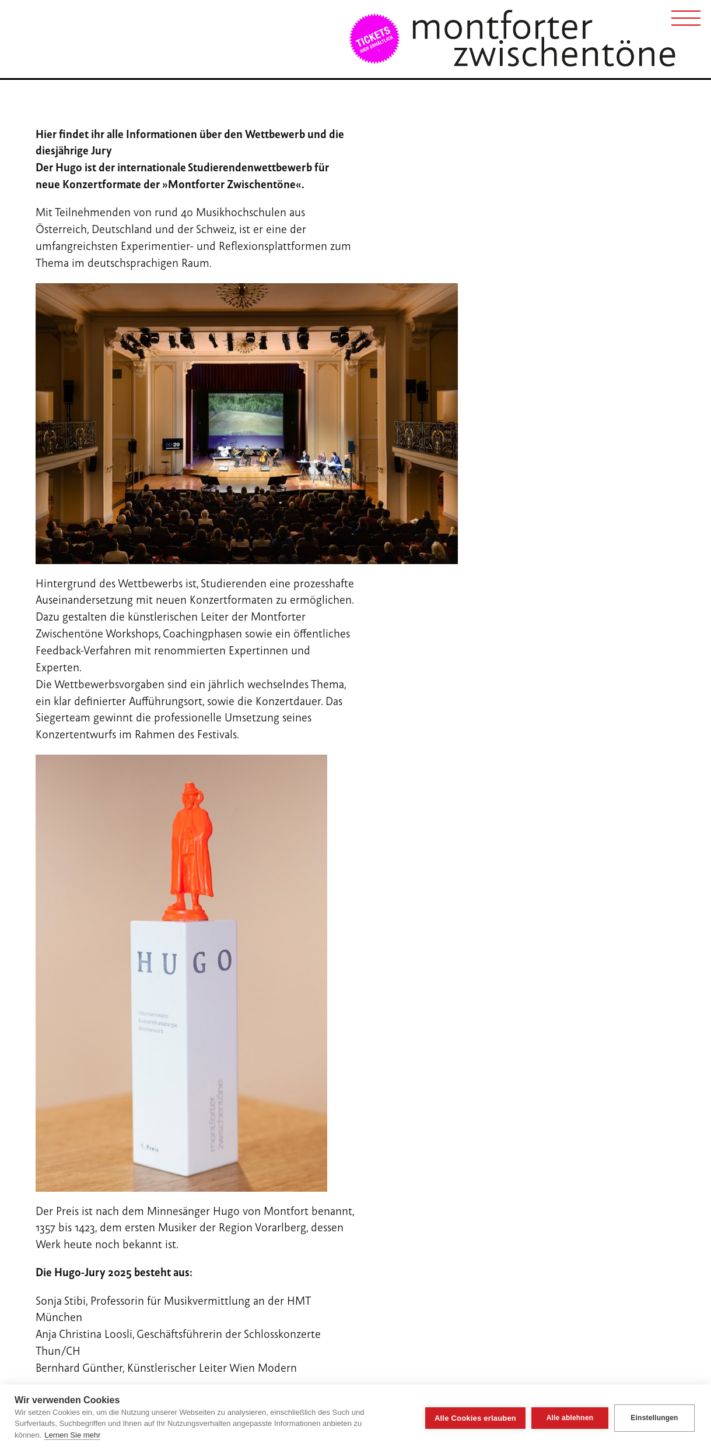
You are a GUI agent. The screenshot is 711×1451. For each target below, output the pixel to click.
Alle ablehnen (570, 1418)
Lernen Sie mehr (72, 1435)
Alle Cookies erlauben (475, 1418)
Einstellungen (654, 1418)
